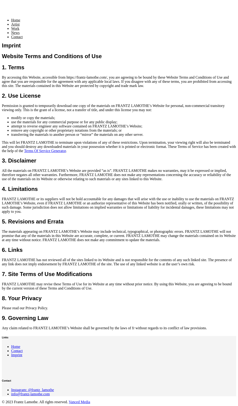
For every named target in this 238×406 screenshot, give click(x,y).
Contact (17, 37)
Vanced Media (79, 402)
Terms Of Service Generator (45, 151)
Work (15, 28)
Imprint (16, 355)
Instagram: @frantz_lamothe (32, 390)
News (15, 33)
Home (15, 20)
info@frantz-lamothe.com (30, 394)
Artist (15, 24)
